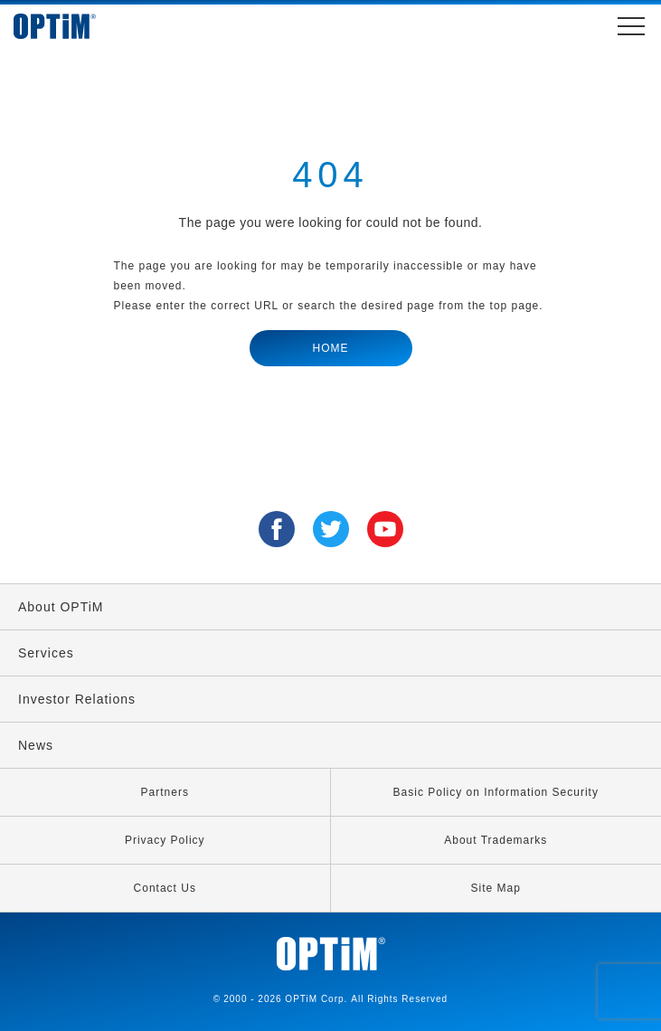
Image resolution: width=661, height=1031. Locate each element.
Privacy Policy (165, 840)
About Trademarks (495, 840)
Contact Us (165, 888)
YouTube (385, 529)
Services (46, 653)
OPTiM (72, 26)
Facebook (277, 529)
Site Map (496, 888)
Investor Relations (77, 699)
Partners (165, 792)
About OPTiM (61, 607)
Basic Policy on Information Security (496, 792)
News (35, 745)
